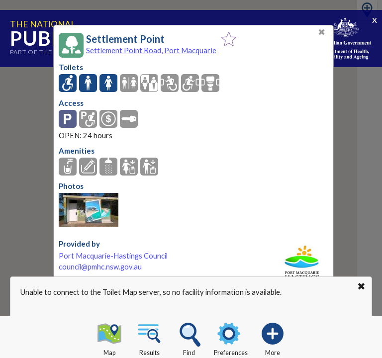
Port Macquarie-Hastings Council (113, 256)
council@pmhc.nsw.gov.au (100, 267)
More (272, 338)
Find (189, 338)
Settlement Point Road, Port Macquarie (151, 50)
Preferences (231, 338)
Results (149, 338)
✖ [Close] (321, 32)
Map (109, 338)
